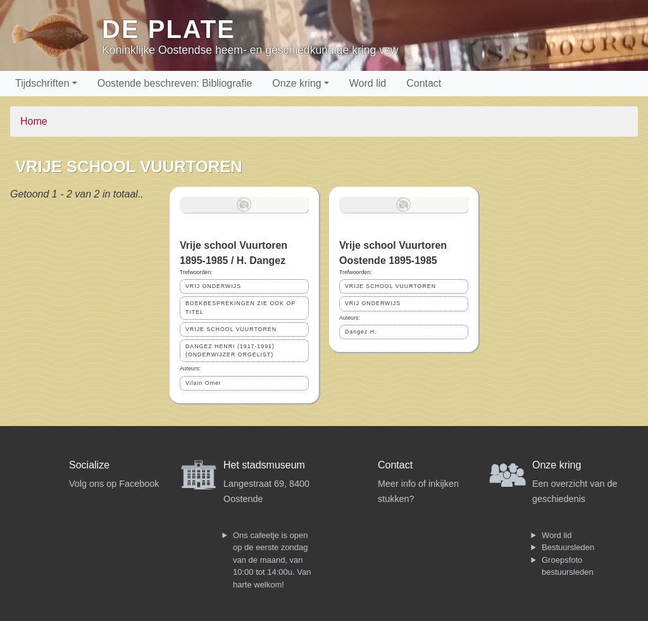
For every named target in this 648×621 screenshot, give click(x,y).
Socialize (89, 465)
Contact (423, 83)
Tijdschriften (42, 83)
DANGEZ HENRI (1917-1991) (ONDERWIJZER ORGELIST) (230, 350)
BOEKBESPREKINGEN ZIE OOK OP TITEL (240, 307)
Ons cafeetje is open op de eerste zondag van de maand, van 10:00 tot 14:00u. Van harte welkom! (272, 559)
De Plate (168, 29)
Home (33, 121)
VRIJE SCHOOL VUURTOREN (231, 329)
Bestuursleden (568, 547)
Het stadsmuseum (264, 465)
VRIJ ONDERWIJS (213, 286)
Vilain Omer (203, 383)
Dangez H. (361, 332)
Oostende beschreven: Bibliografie (174, 83)
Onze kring (296, 83)
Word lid (367, 83)
